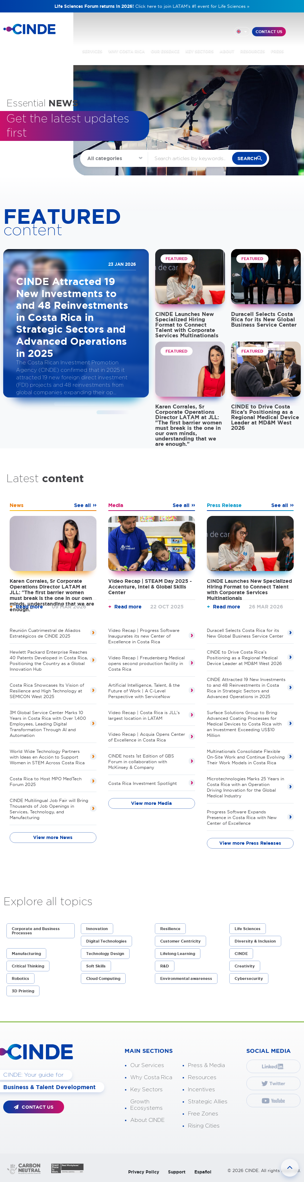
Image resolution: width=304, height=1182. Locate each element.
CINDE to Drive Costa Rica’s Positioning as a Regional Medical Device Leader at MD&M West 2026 (265, 417)
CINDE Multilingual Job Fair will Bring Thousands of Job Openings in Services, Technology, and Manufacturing (49, 809)
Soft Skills (96, 966)
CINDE (241, 953)
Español (202, 1172)
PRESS (277, 51)
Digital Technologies (106, 941)
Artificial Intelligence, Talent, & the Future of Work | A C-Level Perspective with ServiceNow (144, 690)
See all (82, 505)
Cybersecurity (249, 978)
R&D (164, 966)
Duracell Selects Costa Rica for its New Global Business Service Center (264, 319)
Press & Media (206, 1065)
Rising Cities (204, 1126)
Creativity (245, 966)
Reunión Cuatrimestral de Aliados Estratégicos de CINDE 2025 (45, 633)
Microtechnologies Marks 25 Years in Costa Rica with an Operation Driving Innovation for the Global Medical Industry (245, 787)
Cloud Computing (103, 978)
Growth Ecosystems (146, 1105)
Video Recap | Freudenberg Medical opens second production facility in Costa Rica (146, 663)
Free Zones (203, 1114)
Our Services (147, 1065)
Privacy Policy (143, 1172)
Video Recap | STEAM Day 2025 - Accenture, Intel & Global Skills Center (150, 586)
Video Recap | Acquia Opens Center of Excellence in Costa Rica (146, 737)
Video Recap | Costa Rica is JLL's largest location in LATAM (144, 715)
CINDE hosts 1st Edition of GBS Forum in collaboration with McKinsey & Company (141, 761)
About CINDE (147, 1120)
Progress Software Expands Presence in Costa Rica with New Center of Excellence (242, 817)
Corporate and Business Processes (36, 931)
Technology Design (105, 953)
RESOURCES (252, 51)
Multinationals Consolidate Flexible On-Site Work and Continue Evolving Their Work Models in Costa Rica (246, 757)
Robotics (20, 978)
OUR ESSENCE (165, 51)
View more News (53, 837)
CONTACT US (269, 32)
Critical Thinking (28, 966)
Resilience (170, 929)
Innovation (97, 929)
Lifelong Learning (177, 953)
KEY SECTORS (199, 51)
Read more (29, 607)
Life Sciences (248, 929)
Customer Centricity (180, 941)
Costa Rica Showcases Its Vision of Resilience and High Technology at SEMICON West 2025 (47, 690)
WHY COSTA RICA (126, 51)
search (247, 158)
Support (176, 1172)
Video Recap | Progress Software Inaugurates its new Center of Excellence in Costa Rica (143, 636)
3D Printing (23, 991)
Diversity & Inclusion (255, 941)
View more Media (151, 803)
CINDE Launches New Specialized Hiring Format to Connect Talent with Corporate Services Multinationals (187, 324)
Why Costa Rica (151, 1077)
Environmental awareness (186, 978)
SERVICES (92, 51)
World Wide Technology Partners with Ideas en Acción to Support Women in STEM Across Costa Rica (47, 757)
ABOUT (227, 51)
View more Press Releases (250, 843)
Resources (202, 1077)
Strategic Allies (207, 1101)
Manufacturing (26, 953)
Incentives (201, 1089)
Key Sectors (146, 1089)
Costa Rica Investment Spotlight (142, 783)
